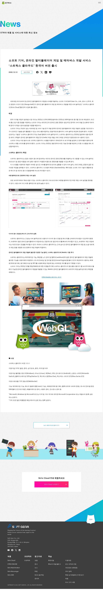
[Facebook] (12, 564)
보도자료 (27, 72)
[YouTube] (9, 564)
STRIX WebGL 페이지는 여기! (51, 291)
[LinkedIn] (20, 564)
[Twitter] (16, 564)
